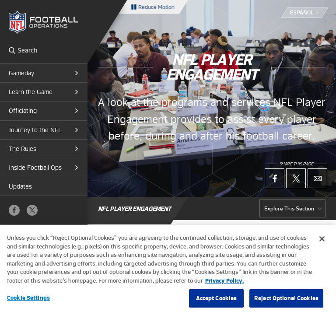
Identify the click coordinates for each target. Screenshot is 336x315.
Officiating (23, 110)
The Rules (22, 148)
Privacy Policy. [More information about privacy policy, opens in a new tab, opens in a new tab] (224, 305)
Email (317, 178)
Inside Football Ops (35, 167)
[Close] (322, 264)
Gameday (21, 73)
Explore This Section (289, 208)
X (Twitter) (32, 210)
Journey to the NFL (35, 129)
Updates (20, 186)
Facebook (14, 210)
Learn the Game (30, 91)
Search (12, 50)
